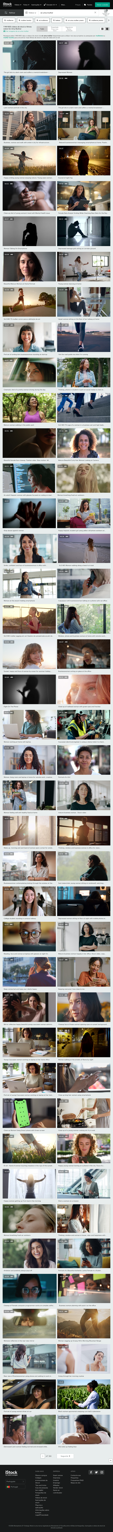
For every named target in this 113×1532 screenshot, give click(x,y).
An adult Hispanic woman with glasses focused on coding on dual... (28, 495)
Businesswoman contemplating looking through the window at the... (29, 883)
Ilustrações (35, 5)
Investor (56, 1480)
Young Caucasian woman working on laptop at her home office (26, 1060)
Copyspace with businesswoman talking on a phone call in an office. (82, 601)
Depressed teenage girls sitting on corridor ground (77, 248)
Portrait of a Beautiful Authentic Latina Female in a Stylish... (80, 1270)
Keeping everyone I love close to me (71, 989)
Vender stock (58, 1488)
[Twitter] (96, 1472)
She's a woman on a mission (68, 1201)
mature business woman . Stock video (72, 812)
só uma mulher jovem (75, 20)
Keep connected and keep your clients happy (20, 989)
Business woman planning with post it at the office (77, 1305)
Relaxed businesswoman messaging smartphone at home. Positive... (84, 142)
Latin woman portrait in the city (15, 108)
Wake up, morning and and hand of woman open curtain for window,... (29, 848)
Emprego (56, 1483)
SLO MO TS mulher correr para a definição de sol (22, 319)
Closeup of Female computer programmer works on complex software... (30, 1305)
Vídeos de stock (41, 1498)
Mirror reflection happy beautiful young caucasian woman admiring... (29, 1024)
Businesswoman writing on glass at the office (74, 671)
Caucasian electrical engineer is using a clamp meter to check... (81, 742)
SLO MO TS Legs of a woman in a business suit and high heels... (81, 425)
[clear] (95, 12)
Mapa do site (75, 1483)
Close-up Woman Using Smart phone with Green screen (24, 1130)
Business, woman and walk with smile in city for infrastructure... (27, 142)
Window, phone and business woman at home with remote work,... (82, 636)
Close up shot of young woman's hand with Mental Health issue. (27, 213)
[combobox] (31, 12)
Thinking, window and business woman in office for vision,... (79, 848)
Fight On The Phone (11, 706)
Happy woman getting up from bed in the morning (22, 1201)
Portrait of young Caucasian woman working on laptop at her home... (29, 1095)
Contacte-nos (76, 1475)
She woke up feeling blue (67, 1447)
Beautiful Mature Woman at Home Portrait (19, 284)
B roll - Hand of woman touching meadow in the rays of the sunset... (29, 1166)
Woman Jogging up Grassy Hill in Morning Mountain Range (79, 1341)
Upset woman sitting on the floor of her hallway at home (78, 319)
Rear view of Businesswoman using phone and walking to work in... (28, 1376)
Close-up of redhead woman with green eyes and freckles (79, 706)
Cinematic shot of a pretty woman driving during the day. (25, 390)
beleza (56, 20)
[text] (66, 12)
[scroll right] (108, 20)
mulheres (8, 20)
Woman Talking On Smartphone (15, 248)
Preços (77, 5)
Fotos (25, 5)
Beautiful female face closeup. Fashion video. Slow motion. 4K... (27, 460)
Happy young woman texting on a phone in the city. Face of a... (81, 1166)
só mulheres (42, 20)
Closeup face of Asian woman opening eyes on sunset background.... (83, 1024)
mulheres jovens (96, 20)
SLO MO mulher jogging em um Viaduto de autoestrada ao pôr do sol (29, 636)
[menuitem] (17, 6)
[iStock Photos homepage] (8, 4)
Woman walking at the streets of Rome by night (75, 1060)
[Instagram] (101, 1472)
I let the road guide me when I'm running (73, 354)
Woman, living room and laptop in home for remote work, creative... (28, 777)
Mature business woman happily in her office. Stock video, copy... (82, 954)
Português (15, 1481)
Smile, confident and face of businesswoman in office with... (25, 565)
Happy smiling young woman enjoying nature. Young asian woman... (28, 178)
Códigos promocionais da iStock (41, 1480)
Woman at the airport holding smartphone (19, 601)
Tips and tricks (40, 1485)
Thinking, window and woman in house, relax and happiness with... (82, 1235)
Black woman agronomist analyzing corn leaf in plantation (79, 1411)
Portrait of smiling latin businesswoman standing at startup (25, 354)
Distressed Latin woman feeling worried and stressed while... (26, 1447)
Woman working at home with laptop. (17, 742)
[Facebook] (91, 1472)
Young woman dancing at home (69, 284)
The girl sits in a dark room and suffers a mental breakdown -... (27, 72)
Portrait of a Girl (64, 777)
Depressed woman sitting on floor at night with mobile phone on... (82, 918)
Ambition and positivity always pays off (18, 1270)
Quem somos (58, 1475)
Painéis (89, 5)
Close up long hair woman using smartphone (74, 1095)
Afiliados (56, 1485)
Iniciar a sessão (102, 5)
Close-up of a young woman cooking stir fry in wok (76, 1130)
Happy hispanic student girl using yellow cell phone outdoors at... (82, 530)
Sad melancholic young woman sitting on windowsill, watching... (81, 883)
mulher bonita (25, 20)
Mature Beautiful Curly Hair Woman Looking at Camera (78, 460)
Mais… (63, 5)
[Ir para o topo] (110, 1460)
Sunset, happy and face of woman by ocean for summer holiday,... (28, 671)
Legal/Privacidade (41, 1515)
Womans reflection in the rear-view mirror (19, 1341)
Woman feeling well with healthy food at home (20, 812)
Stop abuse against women (14, 530)
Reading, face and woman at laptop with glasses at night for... (26, 954)
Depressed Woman (65, 72)
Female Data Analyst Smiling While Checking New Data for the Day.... (83, 213)
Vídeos (17, 5)
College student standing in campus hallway (20, 918)
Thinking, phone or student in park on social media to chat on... (81, 390)
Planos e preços (41, 1475)
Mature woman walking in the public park (19, 425)
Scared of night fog (65, 178)
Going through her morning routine (71, 1376)
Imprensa (56, 1478)
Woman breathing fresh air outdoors (70, 495)
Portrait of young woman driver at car (18, 1411)
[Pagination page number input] (42, 1456)
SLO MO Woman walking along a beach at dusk (76, 565)
